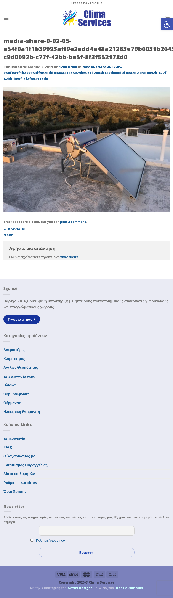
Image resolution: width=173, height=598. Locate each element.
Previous (14, 229)
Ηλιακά (9, 385)
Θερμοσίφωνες (16, 393)
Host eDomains (129, 588)
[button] (167, 24)
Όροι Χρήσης (15, 491)
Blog (7, 447)
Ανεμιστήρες (14, 349)
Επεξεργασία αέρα (19, 376)
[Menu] (6, 18)
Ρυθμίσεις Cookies (20, 482)
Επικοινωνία (14, 438)
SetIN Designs (80, 588)
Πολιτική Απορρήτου (50, 540)
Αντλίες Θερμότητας (20, 367)
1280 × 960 (68, 66)
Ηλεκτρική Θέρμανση (21, 411)
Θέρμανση (12, 402)
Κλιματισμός (14, 358)
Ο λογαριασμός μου (20, 456)
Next (10, 235)
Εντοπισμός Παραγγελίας (25, 465)
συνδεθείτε (68, 257)
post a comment (73, 222)
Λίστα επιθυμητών (19, 473)
